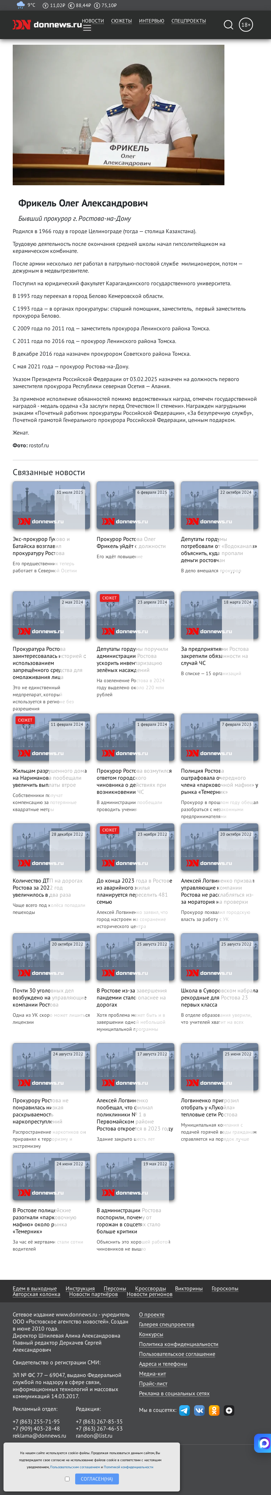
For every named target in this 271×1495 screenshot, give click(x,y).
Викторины (189, 1288)
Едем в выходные (35, 1288)
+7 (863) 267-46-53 (99, 1428)
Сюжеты (121, 21)
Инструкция (80, 1288)
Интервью (151, 21)
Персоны (115, 1288)
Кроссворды (150, 1288)
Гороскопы (225, 1288)
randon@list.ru (94, 1435)
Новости (93, 21)
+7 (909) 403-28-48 (36, 1428)
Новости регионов (150, 1293)
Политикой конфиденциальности (128, 1467)
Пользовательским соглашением (75, 1467)
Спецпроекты (188, 21)
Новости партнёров (93, 1293)
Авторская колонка (36, 1293)
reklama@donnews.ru (39, 1435)
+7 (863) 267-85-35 (99, 1421)
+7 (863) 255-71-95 (36, 1421)
